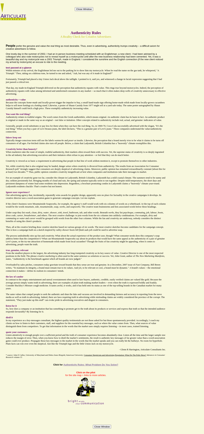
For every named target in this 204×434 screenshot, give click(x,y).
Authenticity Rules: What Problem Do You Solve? (90, 364)
